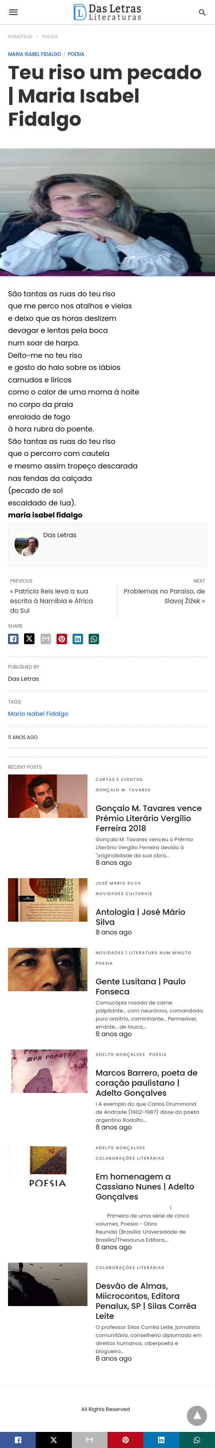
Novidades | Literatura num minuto (143, 953)
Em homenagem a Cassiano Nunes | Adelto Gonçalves (144, 1186)
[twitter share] (29, 638)
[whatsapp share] (94, 639)
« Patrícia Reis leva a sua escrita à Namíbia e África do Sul (51, 601)
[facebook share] (13, 639)
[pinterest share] (62, 639)
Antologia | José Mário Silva (140, 917)
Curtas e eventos (119, 779)
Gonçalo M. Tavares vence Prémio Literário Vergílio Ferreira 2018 (148, 818)
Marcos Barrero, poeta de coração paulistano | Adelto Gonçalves (146, 1083)
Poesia (50, 37)
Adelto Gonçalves (120, 1055)
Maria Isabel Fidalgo (34, 54)
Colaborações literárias (129, 1158)
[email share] (46, 639)
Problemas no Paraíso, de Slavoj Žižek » (164, 596)
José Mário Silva (118, 883)
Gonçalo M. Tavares (122, 790)
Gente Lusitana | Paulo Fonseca (140, 986)
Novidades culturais (123, 894)
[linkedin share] (78, 639)
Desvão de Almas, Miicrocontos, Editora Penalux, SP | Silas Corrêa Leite (145, 1301)
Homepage (20, 37)
